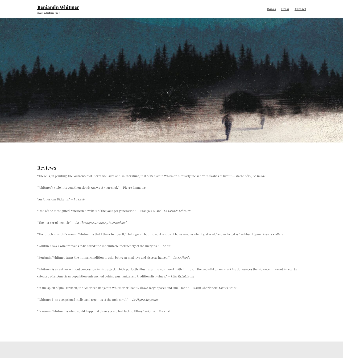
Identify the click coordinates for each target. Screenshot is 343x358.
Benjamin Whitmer (58, 7)
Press (285, 9)
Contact (300, 9)
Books (271, 9)
